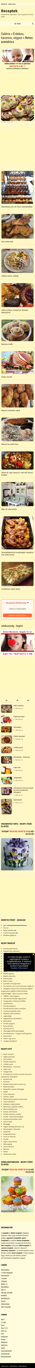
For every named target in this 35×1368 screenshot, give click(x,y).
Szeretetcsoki (5, 1354)
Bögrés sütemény (9, 976)
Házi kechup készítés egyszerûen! (15, 998)
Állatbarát (4, 1342)
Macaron (6, 1149)
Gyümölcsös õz (8, 1028)
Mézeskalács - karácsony (21, 757)
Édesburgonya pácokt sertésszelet (15, 1099)
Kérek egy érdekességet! (17, 615)
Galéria (5, 34)
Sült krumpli (7, 1122)
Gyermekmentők (6, 1351)
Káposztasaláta (8, 1087)
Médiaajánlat (23, 1366)
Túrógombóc (17, 778)
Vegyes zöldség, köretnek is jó (13, 1127)
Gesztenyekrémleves (10, 949)
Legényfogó (7, 1016)
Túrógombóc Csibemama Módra (14, 1001)
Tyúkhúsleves (8, 1003)
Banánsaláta (7, 978)
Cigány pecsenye (18, 716)
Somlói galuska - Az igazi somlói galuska (17, 1033)
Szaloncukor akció (9, 1154)
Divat (2, 1325)
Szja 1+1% (4, 1328)
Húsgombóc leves (9, 1134)
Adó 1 (3, 1319)
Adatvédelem (14, 1366)
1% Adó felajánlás (7, 1273)
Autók (3, 1348)
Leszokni (4, 1278)
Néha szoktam (9, 930)
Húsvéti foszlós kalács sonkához (14, 1008)
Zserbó (5, 1139)
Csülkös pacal (18, 747)
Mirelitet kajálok (9, 935)
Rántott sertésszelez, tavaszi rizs (14, 1084)
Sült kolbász (17, 727)
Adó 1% (3, 1290)
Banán (5, 1152)
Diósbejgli (6, 1124)
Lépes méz (17, 767)
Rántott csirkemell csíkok (10, 410)
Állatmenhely (5, 1304)
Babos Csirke (7, 981)
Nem (5, 928)
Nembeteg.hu (5, 1298)
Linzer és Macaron (9, 1137)
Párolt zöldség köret (10, 1109)
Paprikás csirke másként (11, 1013)
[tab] (6, 700)
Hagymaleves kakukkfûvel (12, 1018)
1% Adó (3, 1322)
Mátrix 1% (4, 1284)
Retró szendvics (18, 706)
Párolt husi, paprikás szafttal (13, 1107)
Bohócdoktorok (6, 1357)
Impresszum (5, 1366)
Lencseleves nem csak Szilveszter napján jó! (18, 986)
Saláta (5, 1092)
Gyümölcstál (17, 800)
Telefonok (4, 1345)
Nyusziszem (7, 1036)
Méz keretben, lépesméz (11, 1129)
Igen (15, 925)
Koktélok (4, 1296)
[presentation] (6, 700)
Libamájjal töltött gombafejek (13, 1031)
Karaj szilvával (8, 1026)
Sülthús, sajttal (8, 1097)
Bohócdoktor (5, 1270)
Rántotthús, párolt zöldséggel (13, 1089)
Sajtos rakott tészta (10, 1142)
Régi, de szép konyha (9, 509)
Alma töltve (7, 1021)
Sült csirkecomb (7, 242)
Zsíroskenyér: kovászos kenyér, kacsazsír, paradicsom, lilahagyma (23, 790)
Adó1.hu (4, 1331)
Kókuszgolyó (7, 1144)
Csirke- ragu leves (9, 1038)
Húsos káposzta (8, 1094)
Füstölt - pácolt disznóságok (13, 1117)
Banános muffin (7, 344)
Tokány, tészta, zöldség (9, 276)
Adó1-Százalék (6, 1307)
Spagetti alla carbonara (11, 951)
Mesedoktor (5, 1287)
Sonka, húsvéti (6, 377)
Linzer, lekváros (8, 1147)
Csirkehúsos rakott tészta (10, 589)
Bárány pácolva (8, 974)
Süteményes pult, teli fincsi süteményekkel (16, 207)
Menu (17, 24)
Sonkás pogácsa (9, 1023)
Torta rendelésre (9, 1102)
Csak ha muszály (10, 933)
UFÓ (2, 1334)
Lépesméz (6, 1132)
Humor (3, 1339)
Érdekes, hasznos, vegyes (12, 36)
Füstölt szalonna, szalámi (12, 1114)
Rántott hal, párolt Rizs (9, 444)
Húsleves (6, 1082)
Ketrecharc (4, 1337)
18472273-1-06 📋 (17, 66)
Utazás (3, 1301)
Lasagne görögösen (10, 1041)
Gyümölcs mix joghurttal (11, 983)
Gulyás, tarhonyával (10, 1112)
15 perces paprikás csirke (12, 1011)
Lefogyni (4, 1281)
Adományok (5, 1276)
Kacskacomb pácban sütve (12, 1119)
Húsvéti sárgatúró (9, 1006)
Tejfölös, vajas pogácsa (11, 996)
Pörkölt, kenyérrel (19, 736)
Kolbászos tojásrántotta (11, 1104)
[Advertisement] (17, 82)
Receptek (9, 10)
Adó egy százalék (6, 1293)
